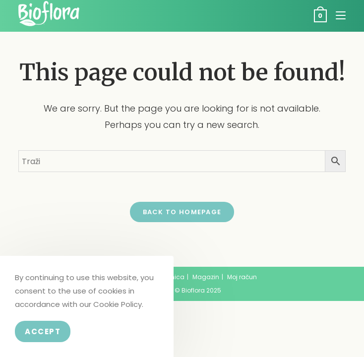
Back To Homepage (182, 212)
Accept (43, 331)
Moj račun (242, 277)
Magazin (205, 277)
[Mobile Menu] (337, 15)
